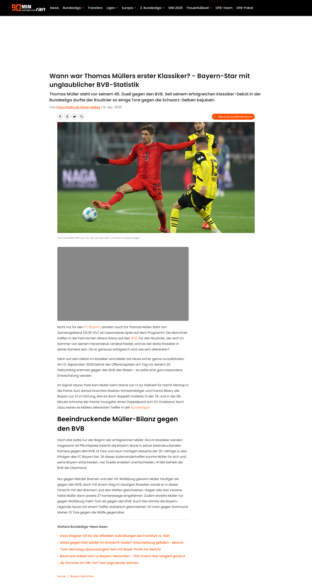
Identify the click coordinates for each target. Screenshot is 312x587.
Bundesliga (140, 407)
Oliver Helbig (90, 107)
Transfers (95, 8)
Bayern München (82, 576)
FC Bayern (92, 327)
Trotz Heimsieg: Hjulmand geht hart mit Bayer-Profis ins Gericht (110, 549)
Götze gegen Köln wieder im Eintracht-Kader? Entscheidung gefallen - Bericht (121, 542)
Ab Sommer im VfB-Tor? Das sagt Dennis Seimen (99, 563)
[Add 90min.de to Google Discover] (233, 117)
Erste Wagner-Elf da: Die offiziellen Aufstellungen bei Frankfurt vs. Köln (115, 536)
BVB (134, 338)
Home (61, 576)
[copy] (81, 116)
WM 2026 (175, 8)
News (54, 8)
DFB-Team (224, 8)
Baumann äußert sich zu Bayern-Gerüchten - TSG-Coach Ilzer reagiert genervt (122, 556)
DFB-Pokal (245, 8)
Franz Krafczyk (67, 107)
